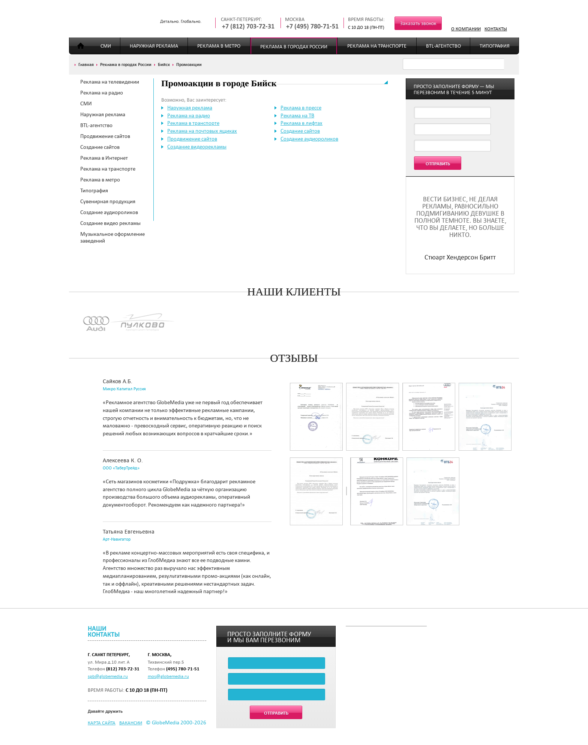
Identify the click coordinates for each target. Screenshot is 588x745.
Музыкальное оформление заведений (112, 237)
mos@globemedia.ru (168, 676)
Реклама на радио (101, 92)
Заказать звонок (418, 23)
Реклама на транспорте (376, 46)
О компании (466, 28)
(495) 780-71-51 (183, 669)
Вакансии (130, 723)
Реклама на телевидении (109, 81)
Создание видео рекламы (110, 223)
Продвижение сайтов (105, 136)
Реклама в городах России (293, 46)
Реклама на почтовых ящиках (202, 130)
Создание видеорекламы (196, 146)
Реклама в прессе (300, 107)
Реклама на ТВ (297, 115)
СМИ (105, 46)
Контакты (495, 28)
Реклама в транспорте (193, 123)
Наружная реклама (154, 46)
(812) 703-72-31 (123, 669)
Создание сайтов (100, 147)
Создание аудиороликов (109, 212)
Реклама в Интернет (104, 157)
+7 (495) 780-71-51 (312, 26)
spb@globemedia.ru (108, 676)
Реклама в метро (218, 46)
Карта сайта (102, 723)
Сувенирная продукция (107, 201)
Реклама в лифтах (301, 123)
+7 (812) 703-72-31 (248, 26)
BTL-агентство (443, 46)
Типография (495, 46)
